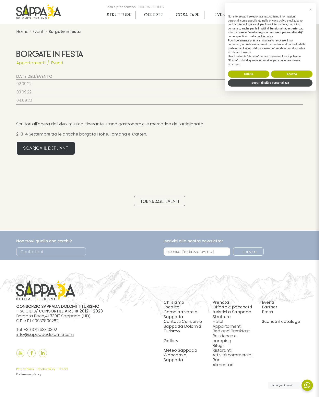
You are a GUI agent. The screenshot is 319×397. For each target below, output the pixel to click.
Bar (216, 360)
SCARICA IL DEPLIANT (45, 148)
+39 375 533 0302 (151, 7)
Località (172, 307)
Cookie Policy (46, 369)
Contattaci (32, 252)
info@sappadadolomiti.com (45, 334)
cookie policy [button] (265, 36)
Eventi (38, 31)
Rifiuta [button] (248, 74)
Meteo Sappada (180, 350)
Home (22, 31)
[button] (310, 10)
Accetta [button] (292, 74)
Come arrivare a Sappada (181, 314)
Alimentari (223, 365)
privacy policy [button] (277, 20)
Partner (269, 307)
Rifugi (218, 345)
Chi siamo (174, 302)
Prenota (221, 302)
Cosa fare (188, 15)
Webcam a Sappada (175, 357)
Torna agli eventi (159, 202)
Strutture (119, 15)
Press (267, 312)
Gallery (171, 341)
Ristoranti (222, 350)
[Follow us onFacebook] (31, 353)
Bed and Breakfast (231, 331)
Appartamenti (30, 63)
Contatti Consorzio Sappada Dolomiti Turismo (183, 326)
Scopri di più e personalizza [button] (270, 82)
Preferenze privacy (28, 374)
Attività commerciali (233, 355)
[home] (38, 17)
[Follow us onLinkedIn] (43, 353)
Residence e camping (225, 338)
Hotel (218, 321)
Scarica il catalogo (281, 321)
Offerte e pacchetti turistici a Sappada (232, 309)
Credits (63, 369)
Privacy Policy (25, 369)
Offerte (153, 15)
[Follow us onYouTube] (20, 353)
